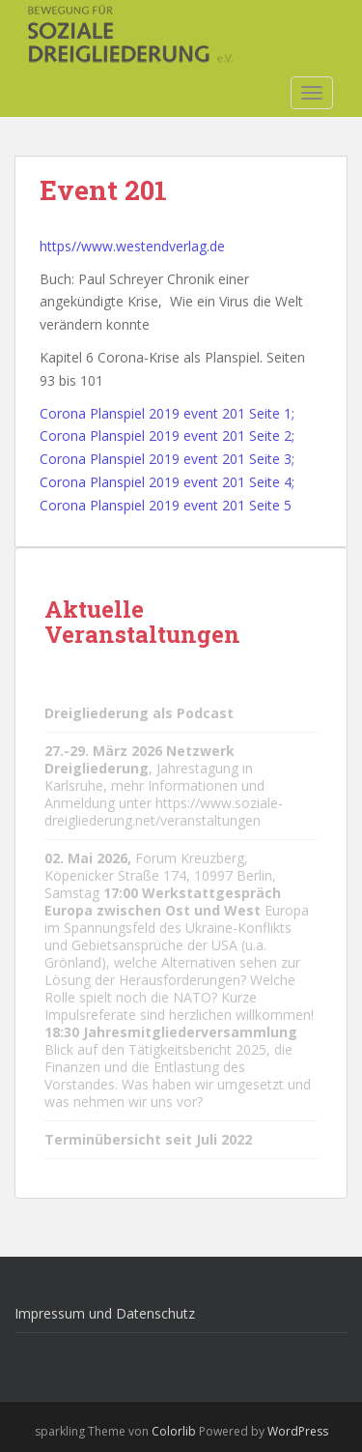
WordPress (297, 1431)
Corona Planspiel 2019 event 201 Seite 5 (166, 505)
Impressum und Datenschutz (104, 1313)
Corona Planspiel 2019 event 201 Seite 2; (167, 435)
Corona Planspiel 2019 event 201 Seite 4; (167, 482)
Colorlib (174, 1431)
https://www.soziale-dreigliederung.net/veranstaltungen (163, 811)
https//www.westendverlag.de (132, 246)
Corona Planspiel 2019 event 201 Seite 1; (167, 413)
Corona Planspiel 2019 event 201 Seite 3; (167, 459)
